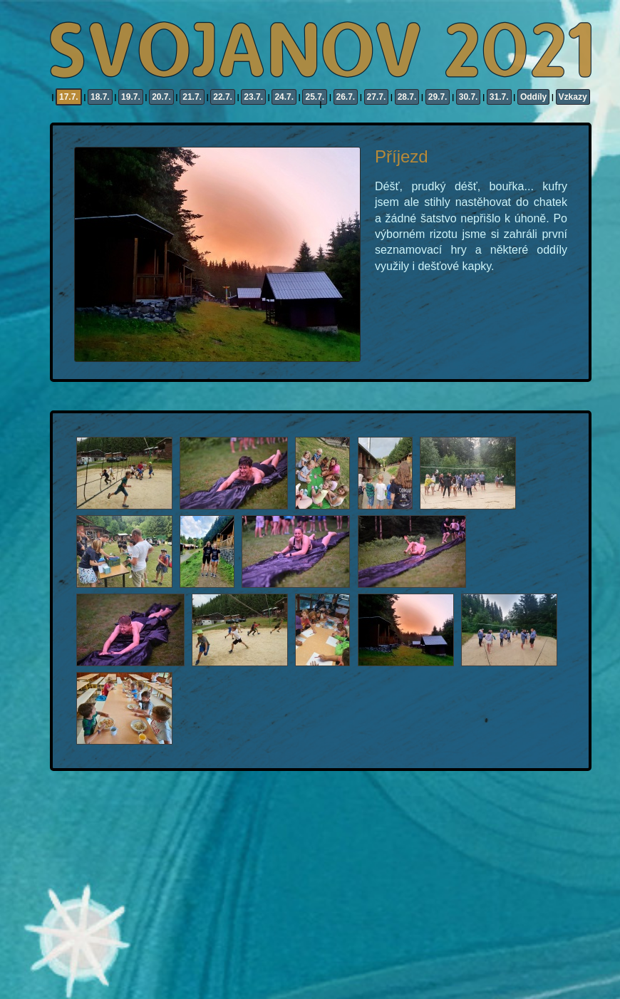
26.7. (346, 97)
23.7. (253, 97)
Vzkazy (573, 97)
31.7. (499, 97)
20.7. (161, 97)
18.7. (100, 97)
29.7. (438, 97)
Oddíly (533, 97)
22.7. (222, 97)
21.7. (192, 97)
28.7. (407, 97)
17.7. (68, 97)
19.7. (130, 97)
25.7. (314, 97)
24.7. (284, 97)
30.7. (468, 97)
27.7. (376, 97)
